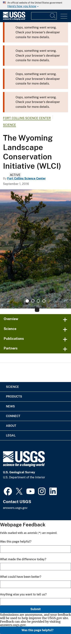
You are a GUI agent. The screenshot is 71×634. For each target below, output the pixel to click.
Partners (11, 348)
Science (9, 125)
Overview (11, 319)
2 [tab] (32, 301)
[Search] (53, 16)
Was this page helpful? (38, 630)
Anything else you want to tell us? (23, 594)
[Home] (14, 19)
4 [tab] (44, 301)
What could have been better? (20, 577)
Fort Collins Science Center (27, 118)
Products (14, 396)
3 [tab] (38, 301)
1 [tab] (27, 301)
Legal (11, 435)
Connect (13, 416)
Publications (14, 339)
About (11, 426)
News (10, 406)
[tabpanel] (35, 249)
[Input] (44, 16)
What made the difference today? (23, 559)
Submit (35, 609)
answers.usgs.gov (15, 508)
